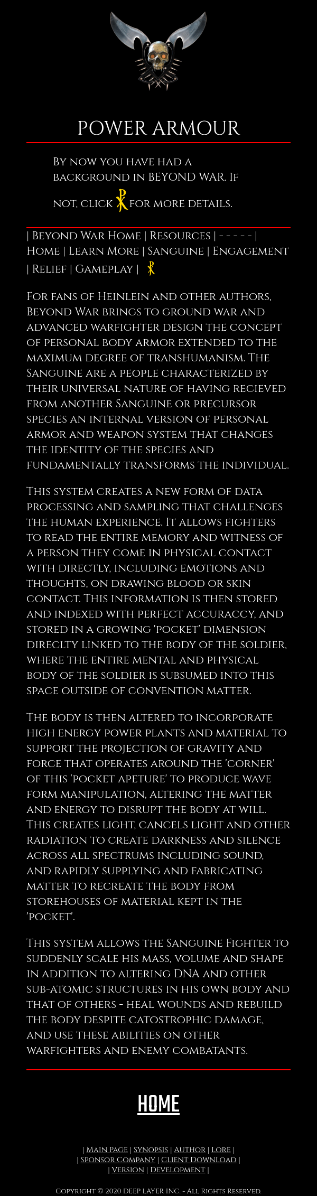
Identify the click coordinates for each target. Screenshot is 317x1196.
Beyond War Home (87, 236)
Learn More (103, 251)
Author (190, 1150)
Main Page (107, 1150)
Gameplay (104, 269)
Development (178, 1170)
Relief (49, 269)
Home (43, 251)
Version (127, 1170)
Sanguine (175, 251)
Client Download (199, 1160)
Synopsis (151, 1150)
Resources (180, 236)
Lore (221, 1150)
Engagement (250, 251)
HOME (158, 1105)
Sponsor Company (117, 1160)
